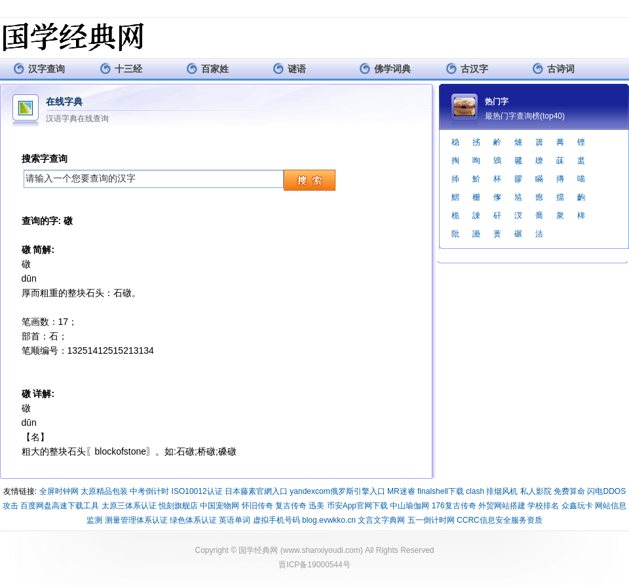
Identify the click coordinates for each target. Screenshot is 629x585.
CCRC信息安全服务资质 (500, 520)
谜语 (289, 68)
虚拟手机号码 (276, 520)
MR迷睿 (401, 491)
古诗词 (553, 68)
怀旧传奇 (257, 505)
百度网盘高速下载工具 (59, 505)
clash (475, 491)
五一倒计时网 (431, 520)
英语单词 (234, 520)
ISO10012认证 (197, 491)
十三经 (121, 68)
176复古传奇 (454, 505)
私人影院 (536, 491)
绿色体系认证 (193, 520)
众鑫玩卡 (577, 505)
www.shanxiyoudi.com (321, 550)
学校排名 (543, 505)
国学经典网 (258, 550)
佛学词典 (385, 68)
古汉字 (467, 68)
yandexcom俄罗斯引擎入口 (337, 491)
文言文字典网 (381, 520)
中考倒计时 (149, 491)
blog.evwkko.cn (329, 520)
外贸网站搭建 (501, 505)
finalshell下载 (440, 491)
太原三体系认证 (129, 505)
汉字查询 (39, 68)
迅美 (316, 505)
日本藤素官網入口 (256, 491)
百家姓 (207, 68)
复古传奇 (291, 505)
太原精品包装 (104, 491)
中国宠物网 (219, 505)
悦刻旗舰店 (178, 505)
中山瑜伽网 (409, 505)
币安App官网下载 (357, 505)
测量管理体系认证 (136, 520)
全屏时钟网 (59, 491)
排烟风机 (502, 491)
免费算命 (569, 491)
